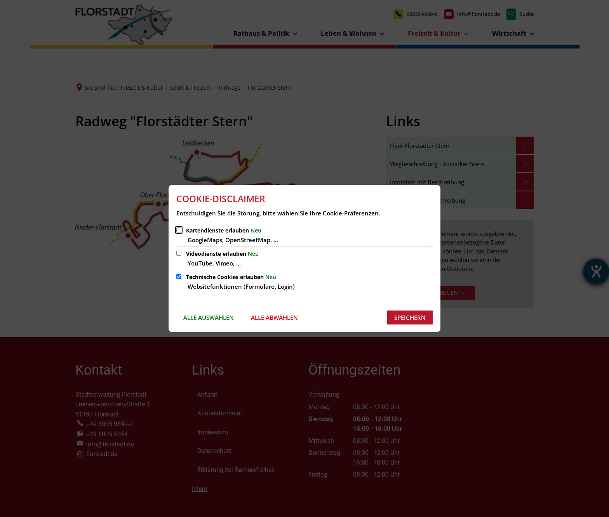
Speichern (410, 317)
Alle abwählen (274, 317)
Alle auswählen (208, 317)
